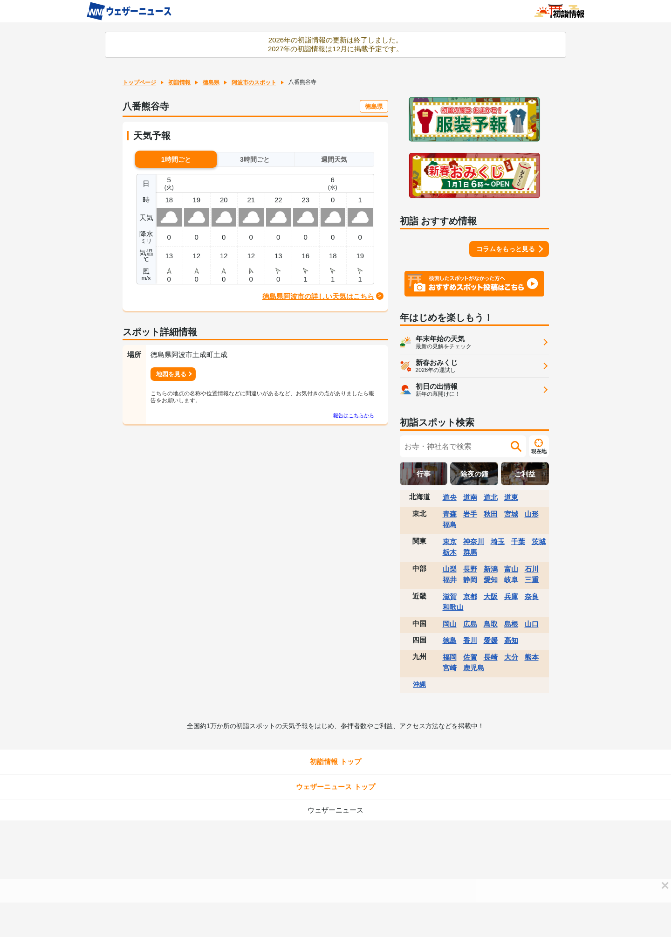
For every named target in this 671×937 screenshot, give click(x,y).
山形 (532, 514)
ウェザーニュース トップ (335, 787)
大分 (511, 657)
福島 (450, 525)
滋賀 (450, 596)
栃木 (450, 552)
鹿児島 (473, 668)
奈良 (532, 596)
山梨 (450, 569)
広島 (470, 624)
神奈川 (473, 541)
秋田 (491, 514)
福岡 (450, 657)
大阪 (491, 596)
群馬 (470, 552)
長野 (470, 569)
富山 (511, 569)
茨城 (539, 541)
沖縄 (419, 684)
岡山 (450, 624)
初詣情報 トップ (335, 761)
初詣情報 (179, 82)
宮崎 (450, 668)
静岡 (470, 580)
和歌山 (453, 607)
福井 (450, 580)
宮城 (511, 514)
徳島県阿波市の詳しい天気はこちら (318, 296)
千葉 (518, 541)
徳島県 (211, 82)
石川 (532, 569)
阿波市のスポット (254, 82)
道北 (491, 497)
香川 (470, 640)
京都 (470, 596)
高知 (511, 640)
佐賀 (470, 657)
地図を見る (171, 374)
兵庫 (511, 596)
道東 (511, 497)
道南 (470, 497)
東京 (450, 541)
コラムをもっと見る (505, 249)
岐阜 (511, 580)
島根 (511, 624)
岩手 (470, 514)
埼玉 (498, 541)
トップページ (139, 82)
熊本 (532, 657)
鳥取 (491, 624)
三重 (532, 580)
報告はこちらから (353, 415)
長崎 (491, 657)
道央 (450, 497)
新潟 (491, 569)
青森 (450, 514)
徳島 (450, 640)
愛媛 (491, 640)
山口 (532, 624)
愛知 (491, 580)
